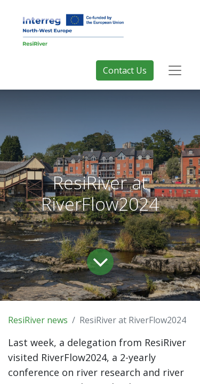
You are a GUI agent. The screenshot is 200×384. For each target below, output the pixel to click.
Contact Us (125, 70)
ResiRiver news (38, 320)
